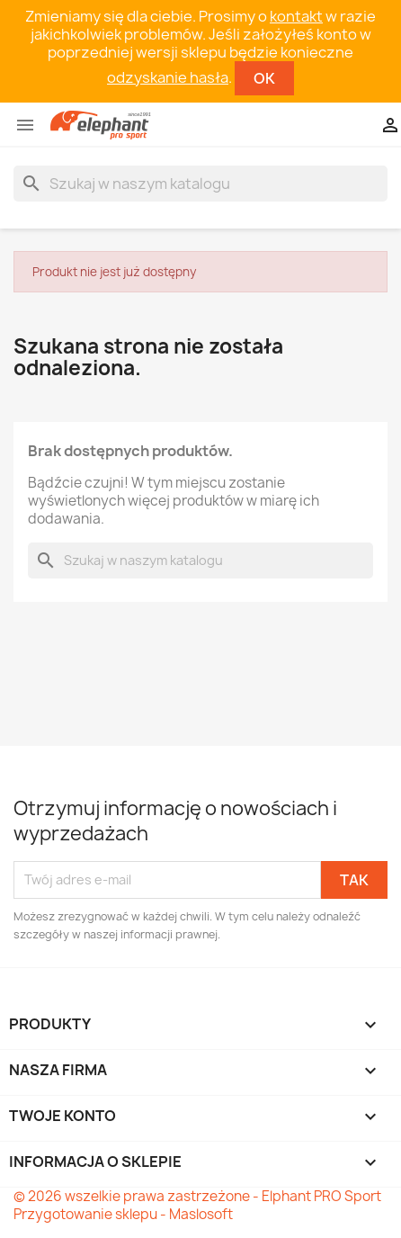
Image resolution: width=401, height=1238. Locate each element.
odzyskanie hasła (167, 77)
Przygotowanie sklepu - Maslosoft (123, 1214)
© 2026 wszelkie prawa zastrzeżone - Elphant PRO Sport (197, 1196)
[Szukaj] (200, 184)
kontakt (296, 16)
